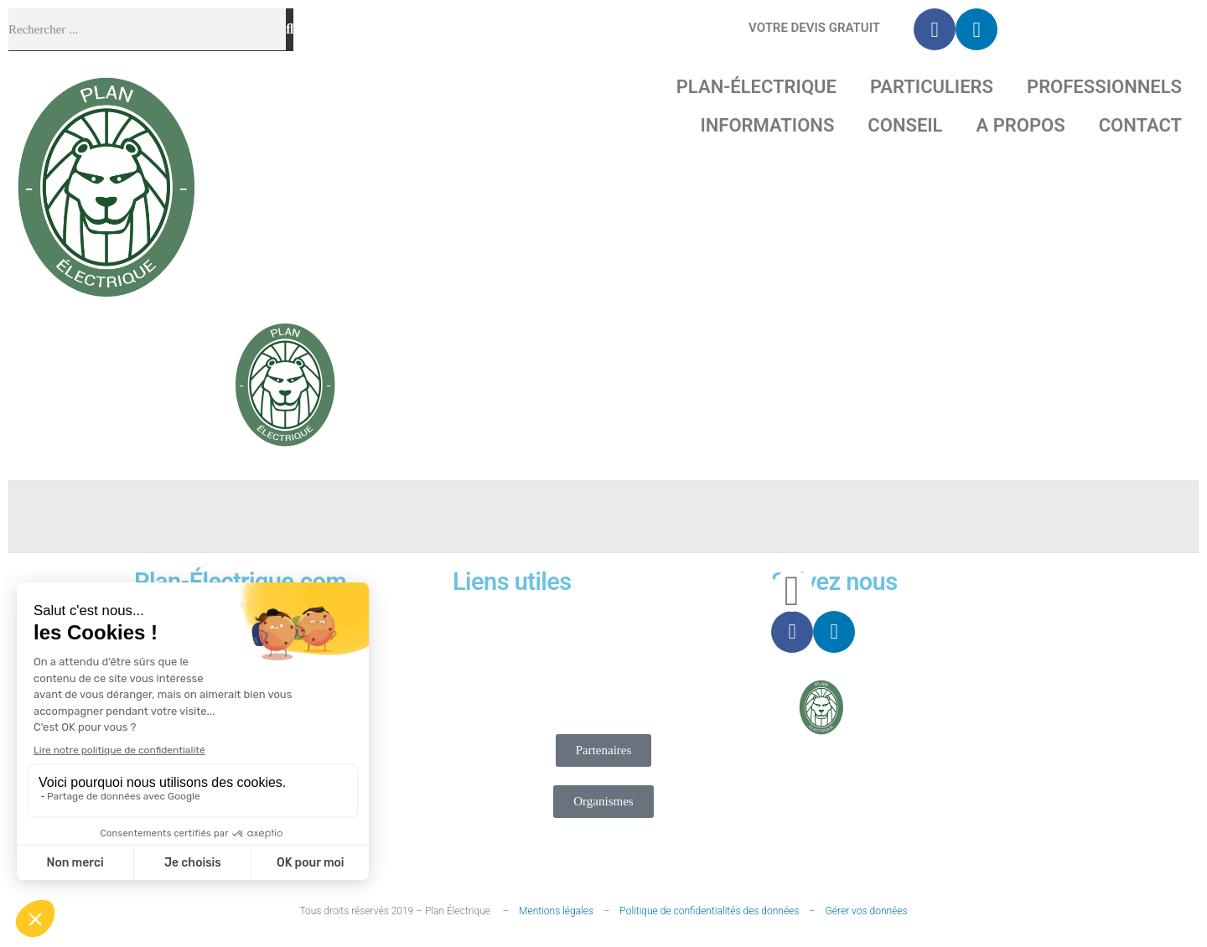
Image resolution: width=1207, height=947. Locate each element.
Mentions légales (556, 911)
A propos (1020, 125)
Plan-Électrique (756, 86)
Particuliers (931, 86)
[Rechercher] (289, 29)
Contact (1140, 125)
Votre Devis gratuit (814, 27)
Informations (767, 125)
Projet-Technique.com (968, 712)
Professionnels (1104, 86)
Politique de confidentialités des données (709, 911)
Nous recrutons (550, 645)
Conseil (905, 125)
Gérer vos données (867, 911)
